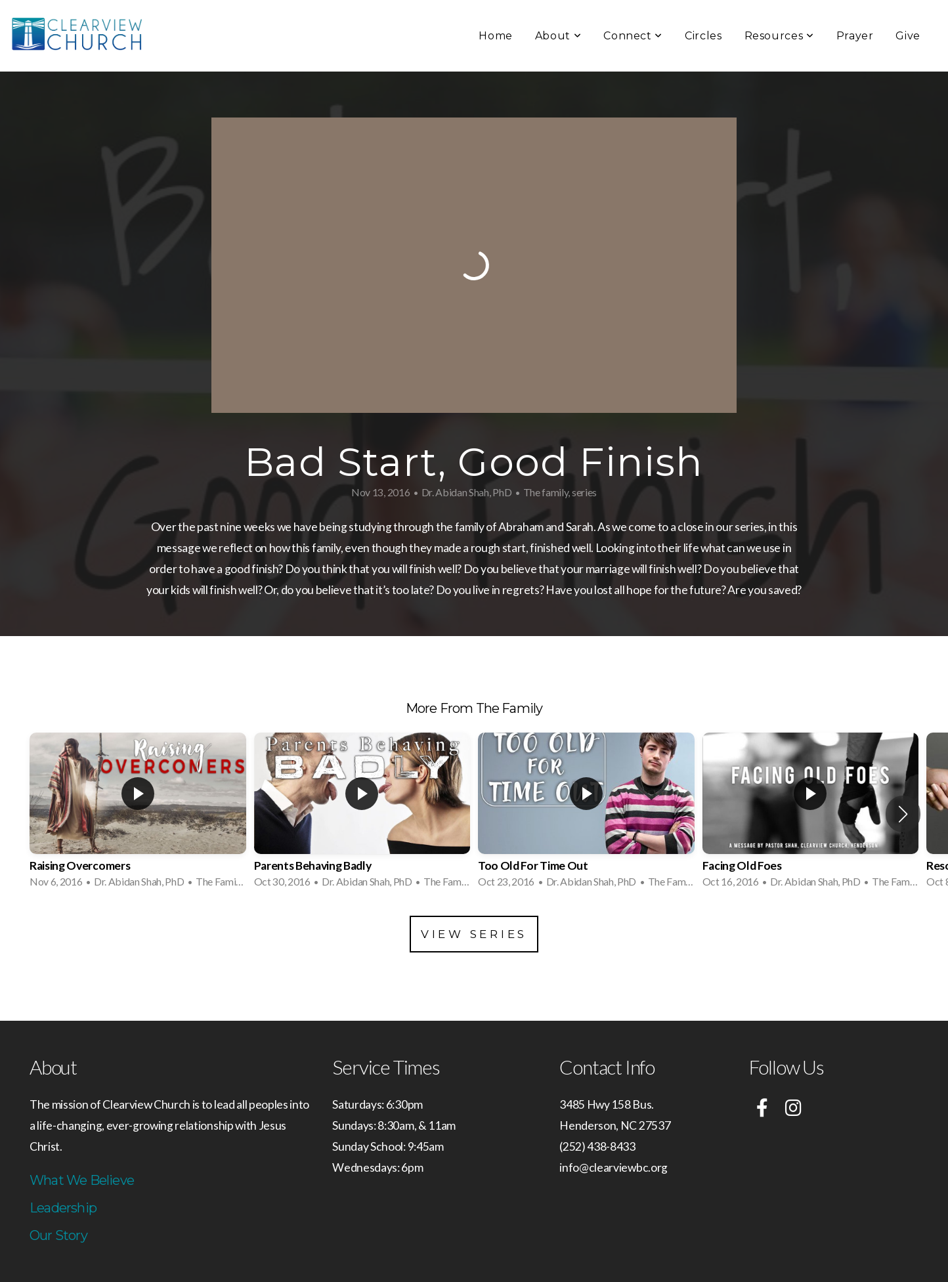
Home (496, 36)
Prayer (855, 36)
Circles (703, 36)
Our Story (58, 1235)
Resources (779, 36)
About (558, 36)
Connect (632, 36)
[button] (903, 814)
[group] (138, 814)
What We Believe (82, 1180)
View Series (474, 934)
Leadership (63, 1208)
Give (907, 36)
